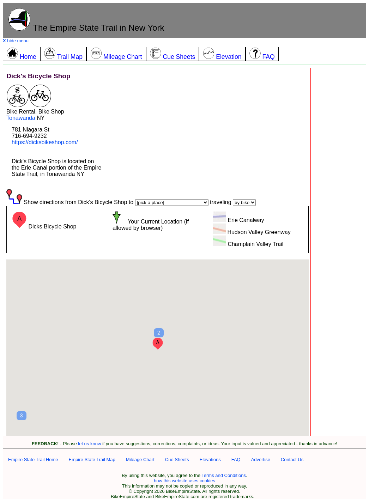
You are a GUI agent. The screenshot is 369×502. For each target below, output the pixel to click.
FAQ (236, 459)
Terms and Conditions (223, 475)
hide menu (16, 40)
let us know (89, 443)
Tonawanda (20, 118)
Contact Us (292, 459)
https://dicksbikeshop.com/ (45, 142)
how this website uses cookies (184, 480)
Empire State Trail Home (33, 459)
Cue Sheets (177, 459)
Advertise (260, 459)
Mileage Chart (140, 459)
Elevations (210, 459)
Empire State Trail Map (92, 459)
